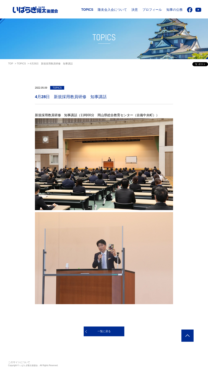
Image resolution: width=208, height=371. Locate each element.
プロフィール (152, 9)
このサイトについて (19, 362)
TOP (10, 63)
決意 (134, 9)
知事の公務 (174, 9)
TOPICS (87, 9)
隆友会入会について (112, 9)
